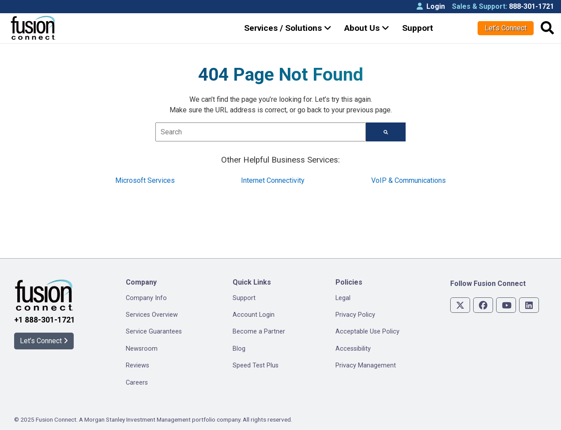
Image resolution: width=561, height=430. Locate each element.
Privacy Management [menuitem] (365, 365)
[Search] (386, 131)
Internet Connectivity (273, 180)
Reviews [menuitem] (137, 365)
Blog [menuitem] (239, 348)
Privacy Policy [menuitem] (355, 315)
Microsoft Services (145, 180)
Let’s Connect (506, 28)
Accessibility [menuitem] (353, 348)
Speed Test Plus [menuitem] (256, 365)
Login (431, 6)
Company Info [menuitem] (146, 298)
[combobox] (260, 131)
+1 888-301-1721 (44, 319)
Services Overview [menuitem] (152, 315)
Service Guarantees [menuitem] (154, 331)
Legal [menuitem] (342, 298)
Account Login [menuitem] (254, 315)
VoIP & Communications (408, 180)
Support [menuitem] (244, 298)
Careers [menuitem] (137, 382)
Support (417, 28)
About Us (366, 28)
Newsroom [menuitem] (142, 348)
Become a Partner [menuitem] (259, 331)
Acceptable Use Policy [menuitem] (367, 331)
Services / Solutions (287, 28)
